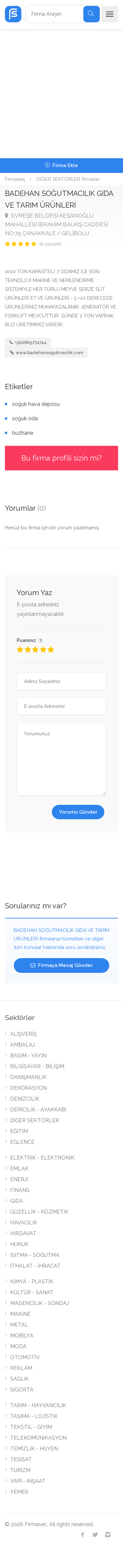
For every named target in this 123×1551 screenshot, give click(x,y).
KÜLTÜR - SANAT (31, 1292)
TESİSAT (21, 1459)
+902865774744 (28, 342)
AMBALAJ (22, 1045)
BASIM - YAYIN (28, 1055)
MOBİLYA (21, 1336)
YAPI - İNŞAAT (28, 1481)
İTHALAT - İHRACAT (35, 1266)
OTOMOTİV (25, 1357)
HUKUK (19, 1244)
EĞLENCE (22, 1142)
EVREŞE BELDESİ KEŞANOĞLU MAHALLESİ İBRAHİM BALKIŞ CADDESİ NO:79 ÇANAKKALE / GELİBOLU (56, 224)
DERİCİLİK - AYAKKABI (38, 1110)
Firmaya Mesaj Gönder (62, 965)
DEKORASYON (28, 1088)
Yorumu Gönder (78, 812)
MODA (18, 1346)
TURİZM (20, 1470)
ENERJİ (19, 1179)
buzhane (22, 433)
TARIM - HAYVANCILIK (38, 1405)
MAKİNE (20, 1314)
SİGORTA (21, 1390)
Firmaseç (15, 179)
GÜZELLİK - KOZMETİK (39, 1212)
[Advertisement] (61, 93)
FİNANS (20, 1190)
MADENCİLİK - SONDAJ (39, 1303)
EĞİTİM (19, 1131)
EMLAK (19, 1168)
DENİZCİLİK (24, 1099)
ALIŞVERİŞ (23, 1034)
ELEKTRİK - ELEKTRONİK (42, 1158)
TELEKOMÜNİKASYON (38, 1438)
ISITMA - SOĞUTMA (34, 1255)
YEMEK (19, 1492)
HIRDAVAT (23, 1233)
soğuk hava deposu (36, 404)
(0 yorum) (50, 244)
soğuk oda (25, 418)
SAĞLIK (19, 1379)
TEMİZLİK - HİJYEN (34, 1449)
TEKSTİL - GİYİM (31, 1427)
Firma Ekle (61, 165)
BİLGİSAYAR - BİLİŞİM (37, 1066)
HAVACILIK (23, 1223)
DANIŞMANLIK (28, 1077)
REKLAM (21, 1368)
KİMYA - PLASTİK (31, 1281)
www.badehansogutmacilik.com (46, 352)
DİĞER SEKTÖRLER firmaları (68, 179)
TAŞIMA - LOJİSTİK (34, 1416)
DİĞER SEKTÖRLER (34, 1120)
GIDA (16, 1201)
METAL (19, 1325)
